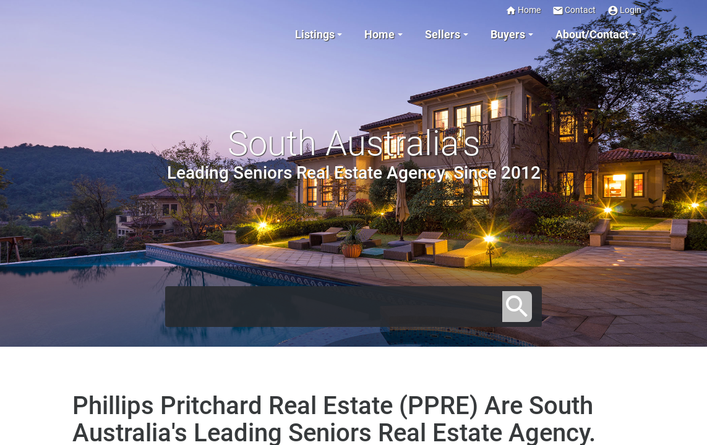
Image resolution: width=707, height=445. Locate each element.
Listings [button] (315, 34)
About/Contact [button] (591, 34)
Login (624, 10)
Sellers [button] (442, 34)
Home (523, 10)
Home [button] (379, 34)
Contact (574, 10)
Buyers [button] (508, 34)
